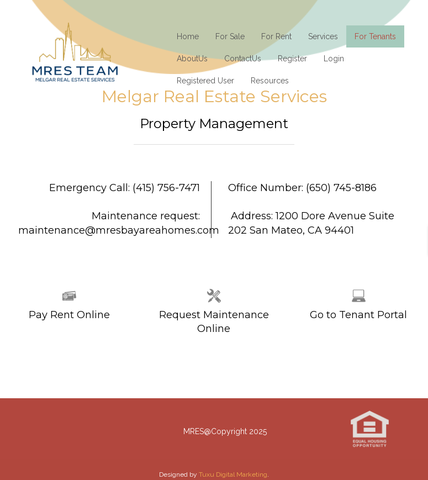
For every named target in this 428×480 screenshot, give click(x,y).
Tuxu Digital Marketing (233, 474)
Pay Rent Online (69, 315)
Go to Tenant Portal (358, 315)
